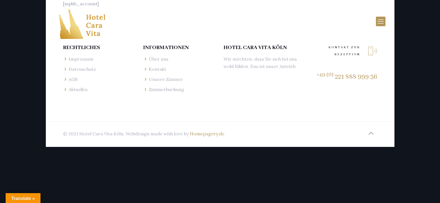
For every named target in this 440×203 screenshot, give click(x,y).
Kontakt (157, 69)
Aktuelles (78, 89)
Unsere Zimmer (166, 79)
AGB (73, 79)
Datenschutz (82, 69)
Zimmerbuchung (166, 89)
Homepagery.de (207, 133)
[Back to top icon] (371, 133)
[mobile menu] (380, 21)
